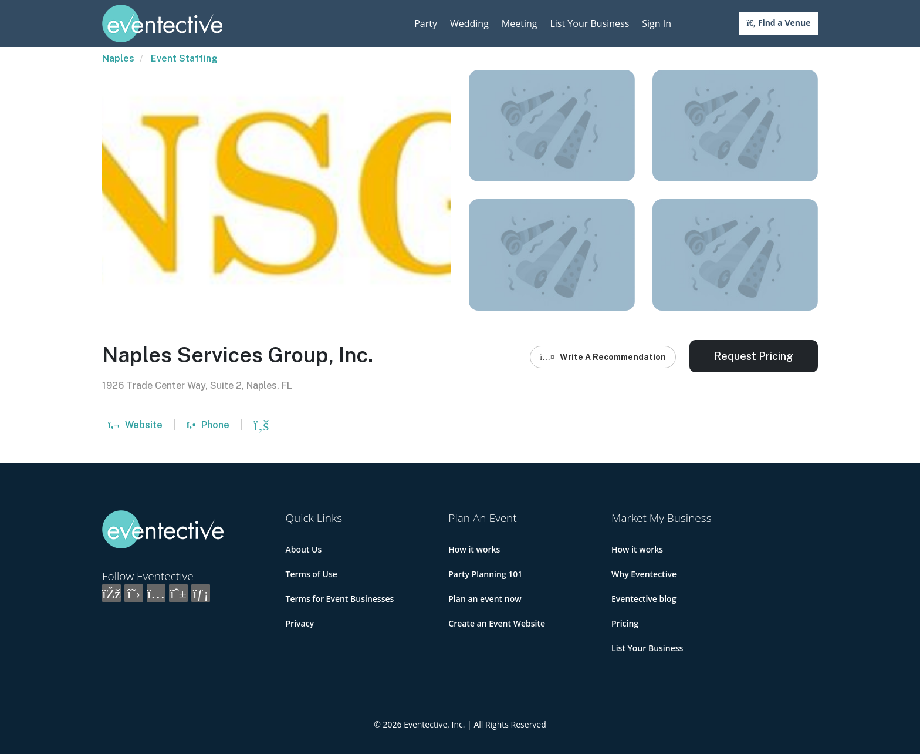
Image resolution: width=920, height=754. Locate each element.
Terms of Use (311, 574)
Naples (118, 58)
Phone (208, 424)
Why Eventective (644, 574)
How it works (474, 549)
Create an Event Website (496, 623)
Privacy (300, 623)
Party (425, 23)
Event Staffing (184, 58)
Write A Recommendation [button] (603, 357)
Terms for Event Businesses (340, 598)
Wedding (469, 23)
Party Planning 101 (485, 574)
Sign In (656, 23)
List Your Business (589, 23)
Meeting (519, 23)
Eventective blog (643, 598)
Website (135, 424)
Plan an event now (484, 598)
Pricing (624, 623)
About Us (304, 549)
